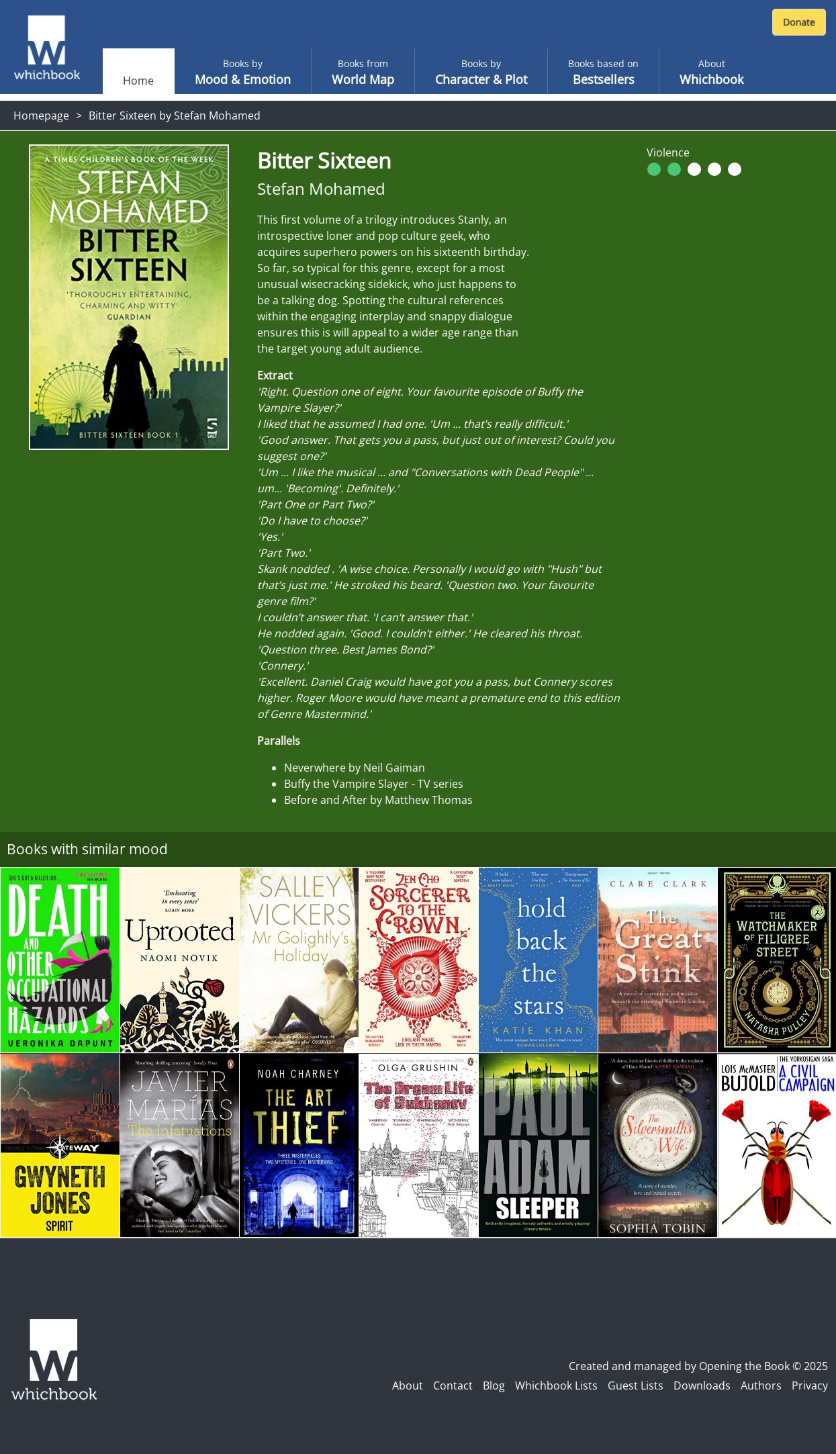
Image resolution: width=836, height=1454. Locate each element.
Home (138, 80)
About (407, 1385)
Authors (761, 1385)
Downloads (702, 1385)
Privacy (810, 1385)
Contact (453, 1385)
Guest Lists (635, 1385)
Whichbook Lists (556, 1385)
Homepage (41, 115)
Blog (494, 1385)
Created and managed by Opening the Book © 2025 (698, 1366)
